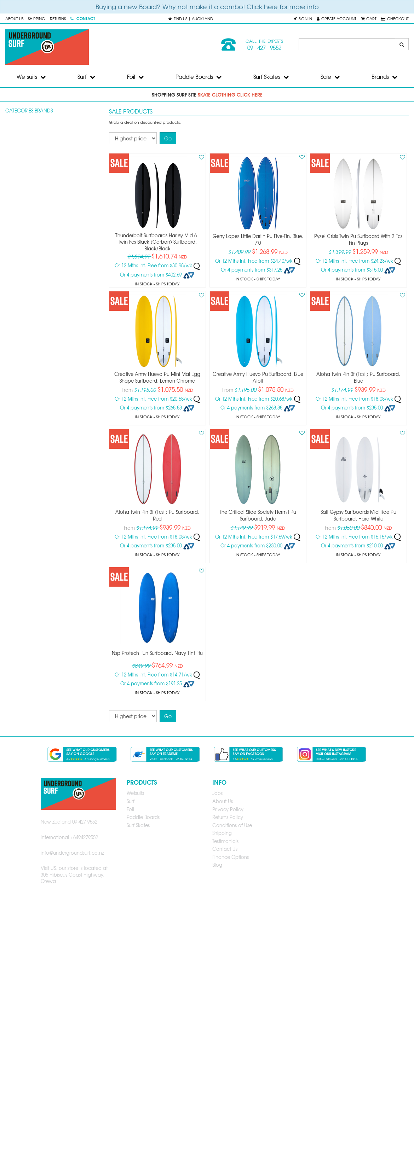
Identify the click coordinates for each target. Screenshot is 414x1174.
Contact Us (224, 848)
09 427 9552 (264, 48)
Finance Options (230, 857)
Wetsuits (31, 77)
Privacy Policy (227, 809)
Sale (330, 77)
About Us (14, 18)
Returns (58, 18)
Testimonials (225, 841)
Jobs (217, 793)
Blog (217, 864)
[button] (303, 18)
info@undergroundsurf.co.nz (72, 852)
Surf (86, 77)
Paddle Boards (199, 77)
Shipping (36, 18)
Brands (384, 77)
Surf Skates (271, 77)
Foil (135, 77)
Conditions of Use (232, 825)
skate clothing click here (230, 94)
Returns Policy (227, 817)
